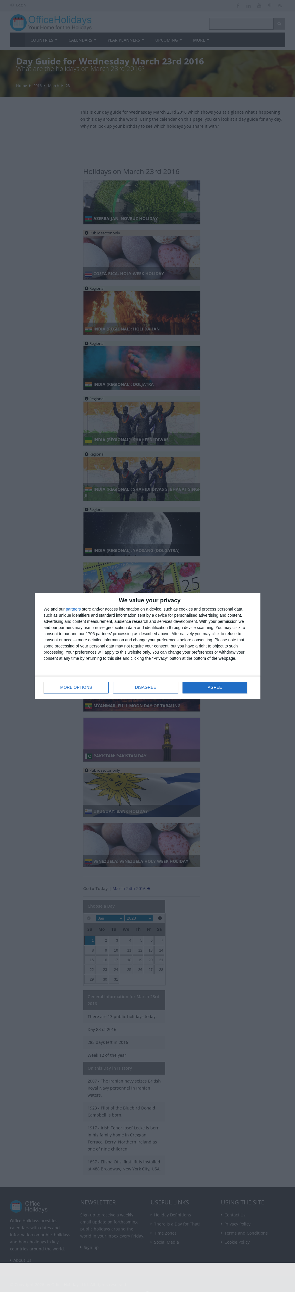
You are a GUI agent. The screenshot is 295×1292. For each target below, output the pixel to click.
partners (73, 609)
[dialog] (147, 646)
